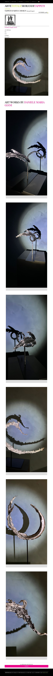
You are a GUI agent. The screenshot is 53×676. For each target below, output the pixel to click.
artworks (27, 1)
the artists (21, 1)
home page (7, 1)
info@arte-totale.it (45, 672)
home (6, 26)
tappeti (26, 666)
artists (9, 26)
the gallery (13, 1)
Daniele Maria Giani (16, 26)
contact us (33, 1)
